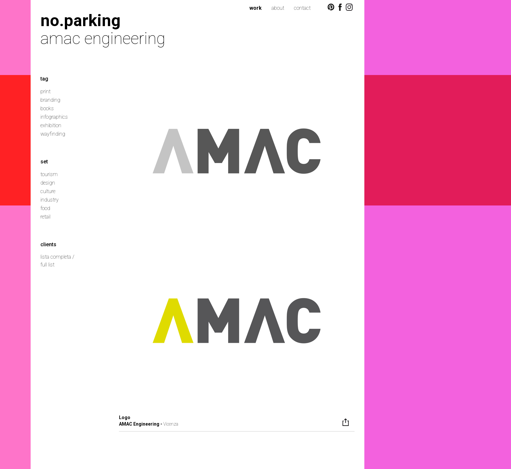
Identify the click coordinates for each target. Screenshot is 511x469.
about (277, 8)
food (45, 208)
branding (50, 100)
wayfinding (52, 134)
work (255, 8)
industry (49, 200)
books (47, 108)
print (45, 91)
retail (45, 217)
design (47, 183)
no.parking (80, 20)
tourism (49, 174)
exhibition (50, 125)
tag (44, 79)
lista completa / (57, 257)
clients (48, 244)
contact (302, 8)
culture (47, 191)
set (44, 162)
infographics (54, 117)
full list (47, 265)
